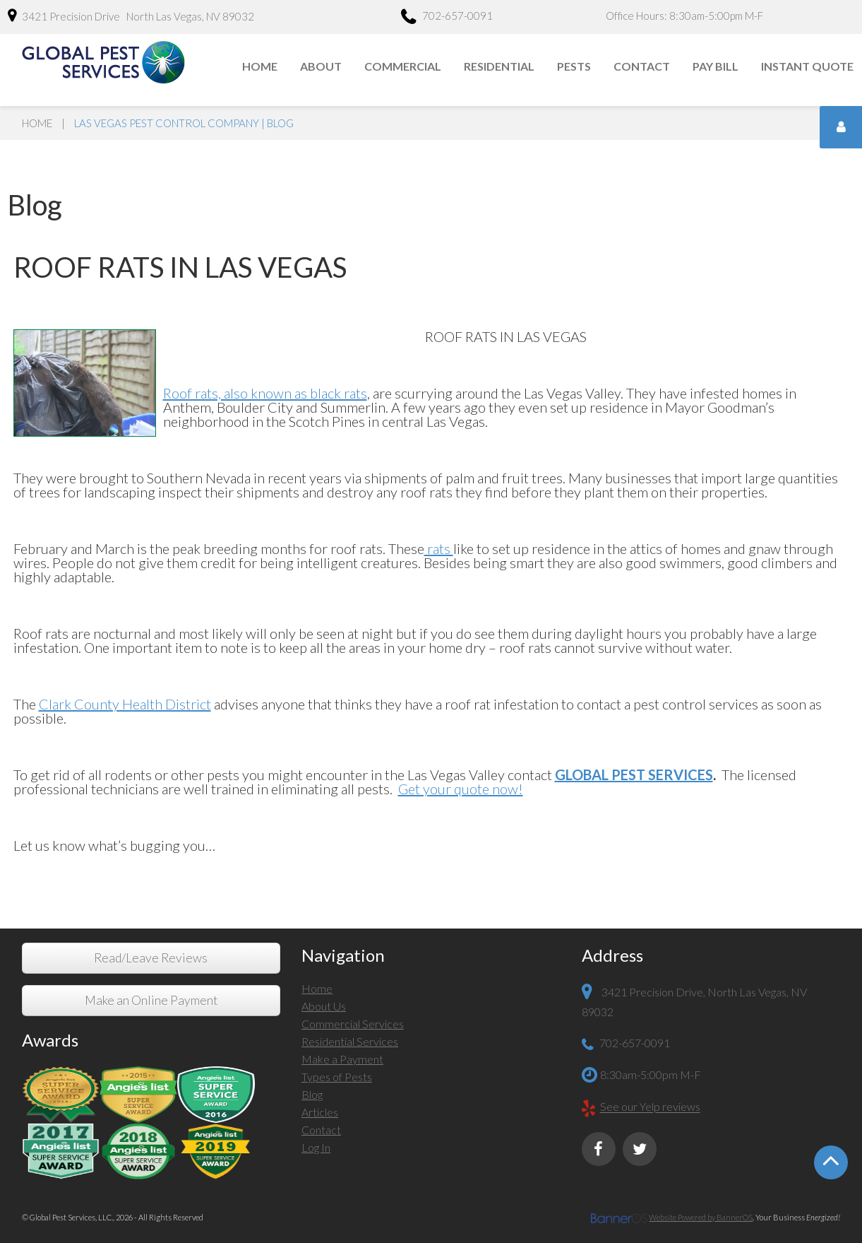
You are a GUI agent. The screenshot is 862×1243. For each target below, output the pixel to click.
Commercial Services (352, 1023)
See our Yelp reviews (650, 1107)
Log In (315, 1147)
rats (438, 548)
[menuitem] (260, 66)
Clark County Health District (125, 703)
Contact (641, 66)
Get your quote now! (460, 788)
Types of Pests (336, 1076)
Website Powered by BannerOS (701, 1217)
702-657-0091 (447, 17)
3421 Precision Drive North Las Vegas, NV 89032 (131, 15)
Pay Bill (715, 66)
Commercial (402, 66)
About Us (323, 1006)
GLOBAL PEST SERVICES (634, 774)
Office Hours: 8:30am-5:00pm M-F (684, 15)
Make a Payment (342, 1059)
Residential (499, 66)
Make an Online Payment (151, 1000)
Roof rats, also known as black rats (265, 392)
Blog (312, 1094)
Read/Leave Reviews (151, 957)
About (321, 66)
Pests (574, 66)
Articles (319, 1112)
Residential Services (349, 1041)
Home (259, 66)
